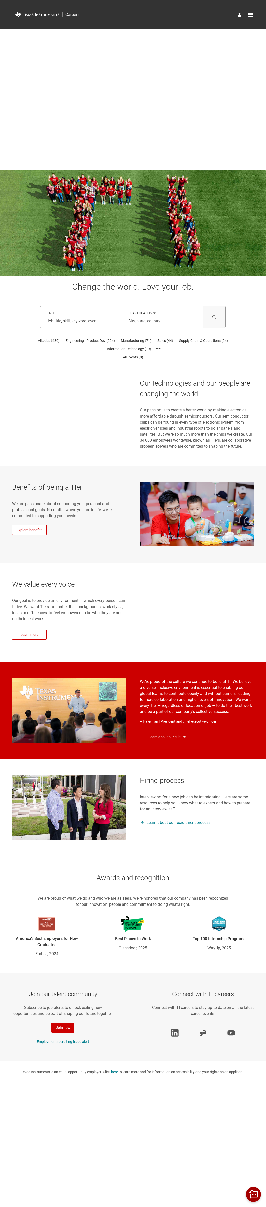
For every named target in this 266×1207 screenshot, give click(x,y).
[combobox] (81, 321)
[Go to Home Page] (47, 14)
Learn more (29, 635)
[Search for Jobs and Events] (214, 317)
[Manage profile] (240, 15)
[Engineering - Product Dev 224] (90, 340)
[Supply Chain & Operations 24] (203, 340)
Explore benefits (29, 530)
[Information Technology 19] (129, 348)
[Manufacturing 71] (136, 340)
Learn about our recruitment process (178, 822)
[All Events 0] (133, 357)
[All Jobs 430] (49, 340)
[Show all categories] (158, 349)
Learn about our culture (167, 737)
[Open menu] (250, 15)
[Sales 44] (165, 340)
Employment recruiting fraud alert (63, 1042)
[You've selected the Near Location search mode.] (142, 313)
